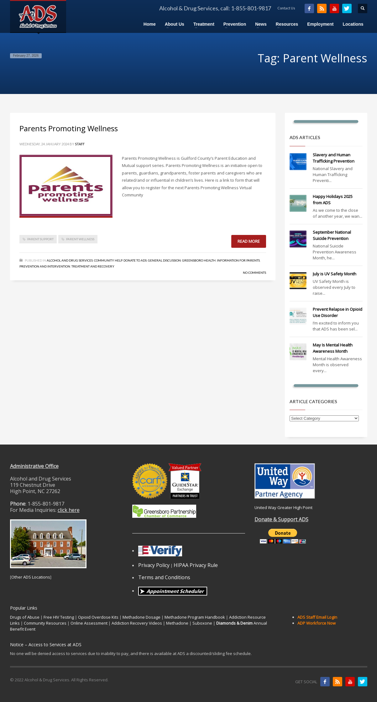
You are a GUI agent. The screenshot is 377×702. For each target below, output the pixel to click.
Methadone (177, 623)
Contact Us (286, 8)
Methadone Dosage (141, 617)
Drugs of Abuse (24, 617)
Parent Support (40, 239)
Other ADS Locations (30, 577)
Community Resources (45, 623)
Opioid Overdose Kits (98, 617)
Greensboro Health (199, 260)
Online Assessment (89, 623)
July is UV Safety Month (334, 274)
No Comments (254, 272)
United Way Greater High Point (283, 507)
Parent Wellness (80, 239)
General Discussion (164, 260)
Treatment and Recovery (92, 266)
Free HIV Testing (59, 617)
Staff (80, 144)
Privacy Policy (154, 565)
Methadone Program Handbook (195, 617)
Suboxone (202, 623)
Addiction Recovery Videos (137, 623)
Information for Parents (238, 260)
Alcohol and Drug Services (70, 260)
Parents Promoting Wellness (68, 128)
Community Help (108, 260)
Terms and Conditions (164, 577)
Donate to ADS (135, 260)
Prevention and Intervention (44, 266)
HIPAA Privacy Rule (196, 565)
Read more (249, 241)
